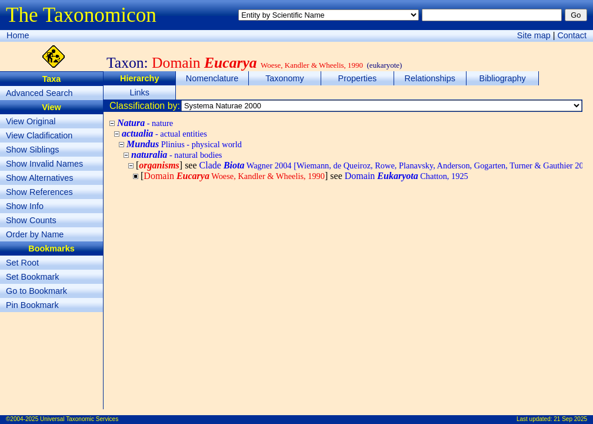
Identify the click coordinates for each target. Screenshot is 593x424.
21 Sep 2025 (570, 419)
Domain (406, 176)
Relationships (430, 78)
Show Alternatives (39, 178)
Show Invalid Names (44, 163)
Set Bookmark (32, 276)
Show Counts (31, 220)
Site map (534, 35)
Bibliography (502, 78)
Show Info (25, 206)
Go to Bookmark (36, 291)
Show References (39, 192)
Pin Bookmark (32, 305)
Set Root (22, 262)
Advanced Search (39, 93)
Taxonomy (284, 78)
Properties (357, 78)
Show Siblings (32, 149)
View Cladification (39, 135)
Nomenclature (212, 78)
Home (17, 35)
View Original (31, 121)
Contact (572, 35)
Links (139, 92)
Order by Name (35, 234)
